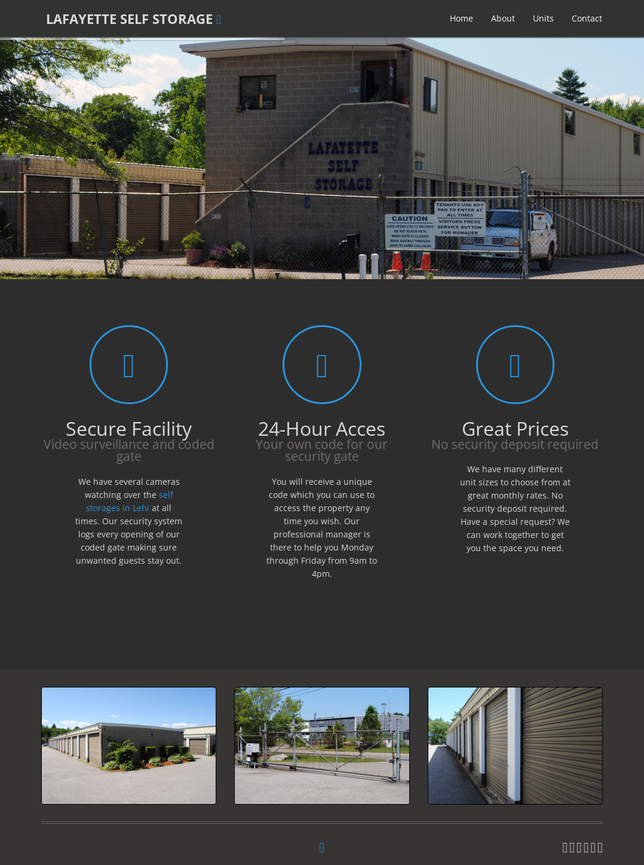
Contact (587, 18)
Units (543, 18)
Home (461, 18)
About (503, 18)
